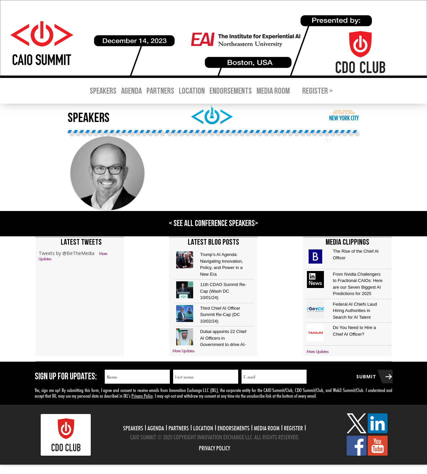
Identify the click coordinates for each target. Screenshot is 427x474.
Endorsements (230, 91)
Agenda (131, 91)
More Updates (183, 351)
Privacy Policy (142, 395)
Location (192, 91)
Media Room (273, 91)
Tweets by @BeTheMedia (66, 253)
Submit (366, 376)
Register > (317, 91)
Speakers (103, 91)
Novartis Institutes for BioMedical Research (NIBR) (190, 154)
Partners (160, 91)
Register (293, 427)
